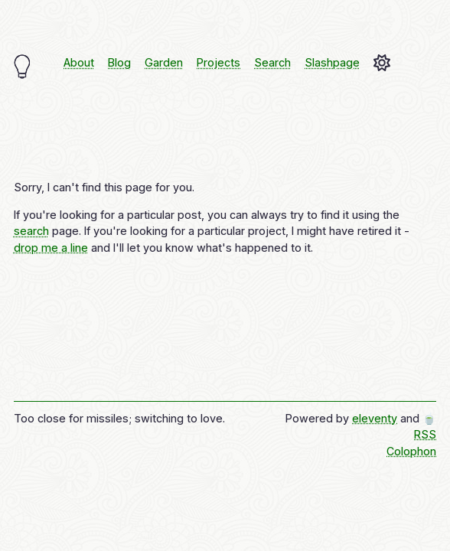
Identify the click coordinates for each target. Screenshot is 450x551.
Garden (164, 62)
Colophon (411, 451)
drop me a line (51, 247)
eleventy (374, 418)
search (31, 230)
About (79, 62)
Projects (218, 62)
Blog (119, 62)
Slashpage (332, 62)
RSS (425, 434)
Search (272, 62)
